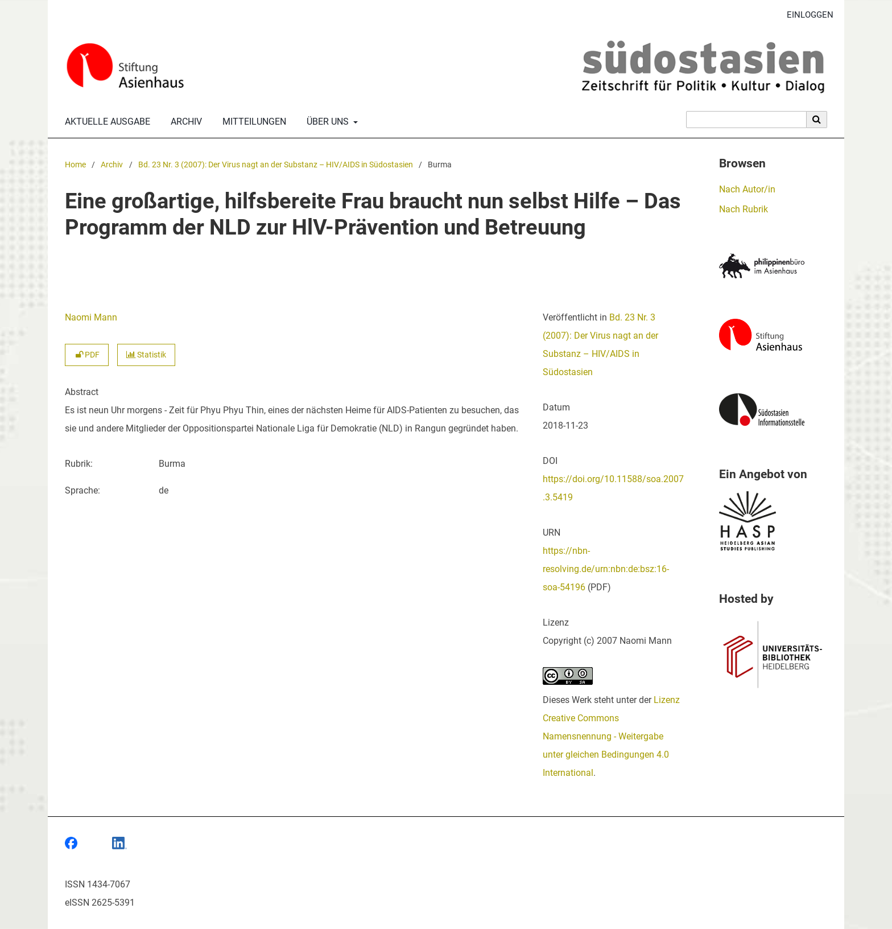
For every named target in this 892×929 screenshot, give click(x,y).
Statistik (146, 355)
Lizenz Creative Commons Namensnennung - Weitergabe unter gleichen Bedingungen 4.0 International (611, 736)
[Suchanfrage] (746, 119)
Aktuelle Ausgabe (105, 122)
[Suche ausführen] (817, 119)
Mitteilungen (252, 122)
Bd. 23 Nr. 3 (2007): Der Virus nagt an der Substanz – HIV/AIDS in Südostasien (275, 165)
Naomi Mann (91, 317)
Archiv (184, 122)
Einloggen (805, 15)
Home (75, 165)
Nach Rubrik (743, 209)
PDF (87, 355)
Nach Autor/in (747, 189)
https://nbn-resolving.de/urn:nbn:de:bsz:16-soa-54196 (606, 569)
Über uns (326, 122)
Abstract (81, 392)
